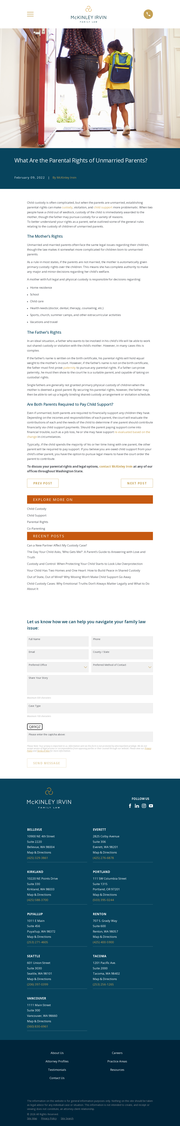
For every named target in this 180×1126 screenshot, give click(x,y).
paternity (69, 368)
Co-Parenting (36, 528)
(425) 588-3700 (37, 900)
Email (32, 652)
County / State (101, 652)
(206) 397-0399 (37, 984)
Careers (117, 1053)
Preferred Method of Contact (109, 665)
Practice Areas (117, 1061)
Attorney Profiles (57, 1061)
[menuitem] (32, 1118)
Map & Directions (39, 852)
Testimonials (57, 1070)
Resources (117, 1070)
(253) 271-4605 (37, 942)
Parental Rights (37, 522)
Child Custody (36, 509)
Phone (96, 639)
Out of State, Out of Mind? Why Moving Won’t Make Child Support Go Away (79, 577)
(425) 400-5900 (103, 942)
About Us (57, 1053)
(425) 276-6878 (103, 858)
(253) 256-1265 (103, 984)
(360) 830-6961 (37, 1026)
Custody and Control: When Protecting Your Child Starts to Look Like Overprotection (85, 564)
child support (103, 207)
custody (67, 207)
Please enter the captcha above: (47, 734)
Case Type (35, 706)
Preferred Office (38, 665)
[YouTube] (151, 806)
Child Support (36, 515)
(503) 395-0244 (103, 900)
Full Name (34, 639)
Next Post (137, 483)
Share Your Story (38, 677)
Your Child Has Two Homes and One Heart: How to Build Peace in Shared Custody (83, 570)
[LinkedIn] (137, 806)
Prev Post (42, 483)
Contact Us (57, 1078)
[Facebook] (130, 806)
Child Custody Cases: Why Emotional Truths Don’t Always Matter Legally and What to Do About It (88, 586)
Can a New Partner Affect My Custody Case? (57, 545)
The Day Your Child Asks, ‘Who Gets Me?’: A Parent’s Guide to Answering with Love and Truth (86, 554)
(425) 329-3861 (37, 858)
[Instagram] (144, 806)
